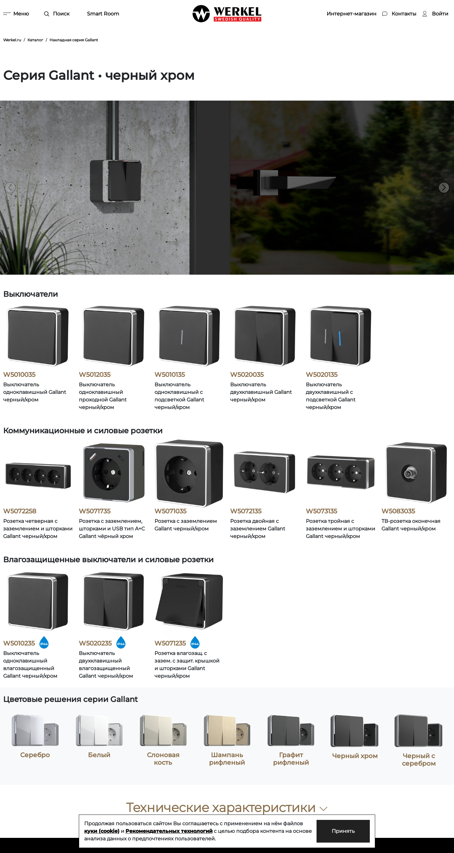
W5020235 (95, 643)
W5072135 (245, 511)
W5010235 (19, 643)
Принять (343, 831)
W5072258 (19, 511)
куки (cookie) (101, 831)
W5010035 (19, 374)
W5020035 (247, 374)
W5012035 (94, 374)
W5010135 (169, 374)
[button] (444, 188)
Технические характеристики (227, 807)
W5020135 (321, 374)
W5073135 (321, 511)
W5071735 (94, 511)
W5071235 (170, 643)
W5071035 (170, 511)
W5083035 (398, 511)
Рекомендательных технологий (168, 831)
